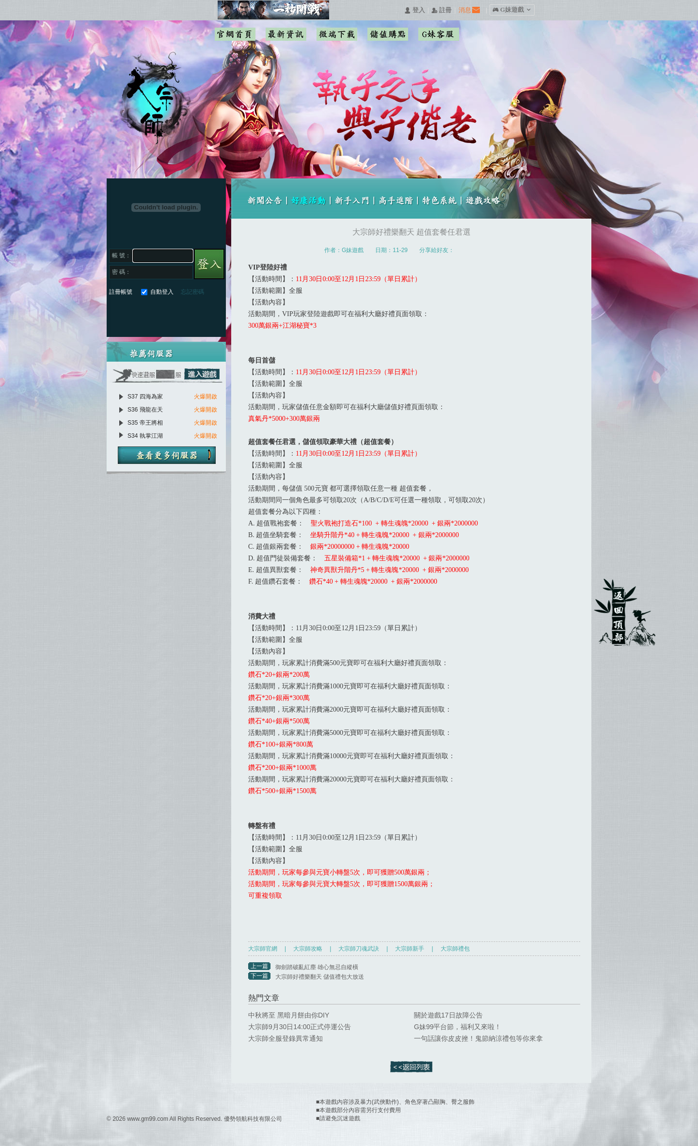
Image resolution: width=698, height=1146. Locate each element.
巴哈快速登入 (151, 314)
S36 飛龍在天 (145, 409)
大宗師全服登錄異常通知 (285, 1038)
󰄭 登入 (414, 10)
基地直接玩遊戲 (168, 314)
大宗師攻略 (307, 948)
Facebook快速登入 (116, 314)
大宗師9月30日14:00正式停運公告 (299, 1027)
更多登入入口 (203, 314)
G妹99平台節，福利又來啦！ (457, 1027)
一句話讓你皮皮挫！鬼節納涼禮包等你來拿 (478, 1038)
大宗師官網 (262, 948)
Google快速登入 (134, 314)
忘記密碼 (192, 291)
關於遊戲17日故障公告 (448, 1015)
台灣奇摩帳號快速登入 (186, 314)
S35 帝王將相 (145, 422)
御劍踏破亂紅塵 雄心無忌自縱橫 (316, 967)
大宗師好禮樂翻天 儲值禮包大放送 (319, 976)
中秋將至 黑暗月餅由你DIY (288, 1015)
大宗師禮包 (455, 948)
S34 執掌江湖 (145, 435)
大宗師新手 (409, 948)
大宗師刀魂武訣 (358, 948)
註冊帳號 (120, 291)
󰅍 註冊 (441, 10)
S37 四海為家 (145, 396)
